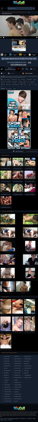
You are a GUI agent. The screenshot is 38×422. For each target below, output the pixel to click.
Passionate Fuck (15, 84)
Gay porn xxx (16, 373)
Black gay (25, 363)
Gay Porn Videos (6, 401)
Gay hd (4, 382)
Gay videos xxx (6, 370)
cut (28, 81)
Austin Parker (14, 79)
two (25, 84)
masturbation (29, 79)
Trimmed (25, 81)
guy (1, 86)
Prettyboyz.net (16, 394)
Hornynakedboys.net (26, 359)
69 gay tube (5, 359)
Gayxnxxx (15, 391)
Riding (21, 84)
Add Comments (19, 151)
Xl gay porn (15, 389)
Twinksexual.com (26, 377)
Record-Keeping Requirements (13, 418)
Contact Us (10, 419)
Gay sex (4, 368)
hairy (5, 181)
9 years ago (12, 73)
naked (35, 84)
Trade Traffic (29, 418)
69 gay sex (5, 375)
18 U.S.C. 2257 (3, 418)
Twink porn (15, 356)
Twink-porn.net (16, 387)
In (32, 84)
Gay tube (25, 370)
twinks (34, 79)
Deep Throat (3, 81)
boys (20, 168)
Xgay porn (5, 377)
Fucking (20, 81)
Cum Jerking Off (30, 83)
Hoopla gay (26, 361)
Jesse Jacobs (7, 79)
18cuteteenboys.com (16, 384)
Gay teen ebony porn (16, 370)
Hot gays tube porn (26, 368)
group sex (9, 207)
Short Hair (8, 83)
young (27, 168)
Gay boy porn (6, 387)
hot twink (16, 168)
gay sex (20, 194)
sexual (34, 168)
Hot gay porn (16, 368)
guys (30, 84)
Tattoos (33, 181)
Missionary (8, 84)
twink (5, 194)
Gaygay (15, 380)
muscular (32, 81)
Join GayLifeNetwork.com (19, 63)
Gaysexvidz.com (6, 389)
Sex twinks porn (16, 398)
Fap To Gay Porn (16, 359)
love (22, 168)
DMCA (34, 418)
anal (19, 79)
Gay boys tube (6, 366)
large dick (3, 83)
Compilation (16, 194)
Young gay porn (26, 366)
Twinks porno (6, 363)
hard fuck (3, 84)
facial (9, 168)
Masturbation (9, 88)
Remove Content (3, 419)
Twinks (14, 88)
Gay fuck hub (6, 356)
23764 (34, 69)
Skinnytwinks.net (16, 377)
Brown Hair (15, 81)
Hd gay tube (5, 361)
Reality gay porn (16, 361)
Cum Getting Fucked (22, 83)
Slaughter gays (16, 396)
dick (7, 194)
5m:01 (4, 73)
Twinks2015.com (16, 363)
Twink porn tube (6, 391)
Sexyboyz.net (16, 375)
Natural (17, 181)
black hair (9, 81)
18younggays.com (26, 375)
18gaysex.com (16, 382)
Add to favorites (29, 73)
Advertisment (23, 418)
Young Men (14, 83)
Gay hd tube (6, 396)
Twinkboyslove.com (6, 394)
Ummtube (5, 380)
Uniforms (23, 79)
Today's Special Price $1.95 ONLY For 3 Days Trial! (20, 59)
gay (2, 194)
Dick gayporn (6, 384)
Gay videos (5, 373)
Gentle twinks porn (16, 366)
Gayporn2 (25, 373)
